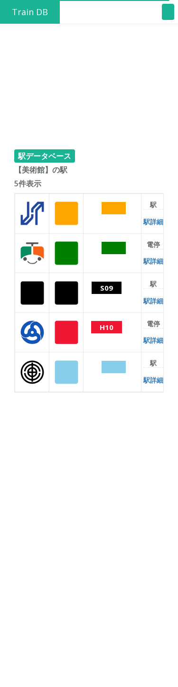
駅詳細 (153, 221)
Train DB (30, 12)
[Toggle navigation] (168, 12)
